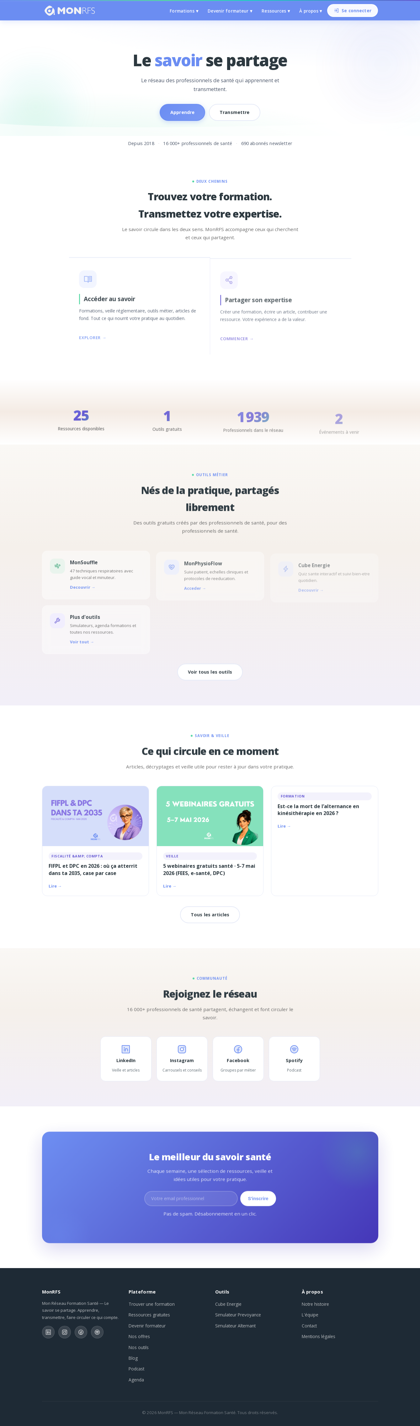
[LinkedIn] (48, 1332)
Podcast (136, 1369)
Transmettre (235, 112)
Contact (309, 1326)
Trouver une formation (152, 1304)
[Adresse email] (191, 1202)
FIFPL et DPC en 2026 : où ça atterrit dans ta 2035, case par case (93, 869)
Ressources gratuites (149, 1315)
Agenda (136, 1380)
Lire (53, 886)
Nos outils (139, 1347)
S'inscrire (258, 1202)
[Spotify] (97, 1332)
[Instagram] (64, 1332)
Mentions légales (318, 1336)
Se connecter (353, 11)
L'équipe (310, 1315)
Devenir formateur (147, 1326)
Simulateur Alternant (235, 1326)
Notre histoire (315, 1304)
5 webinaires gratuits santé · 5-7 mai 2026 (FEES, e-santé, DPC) (209, 869)
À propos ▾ (310, 11)
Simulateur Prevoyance (238, 1315)
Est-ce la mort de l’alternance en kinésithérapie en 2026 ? (318, 810)
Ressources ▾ (276, 11)
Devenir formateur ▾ (230, 11)
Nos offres (139, 1336)
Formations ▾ (184, 11)
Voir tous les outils (210, 676)
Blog (133, 1358)
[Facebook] (81, 1332)
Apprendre (182, 112)
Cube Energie (228, 1304)
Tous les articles (210, 919)
